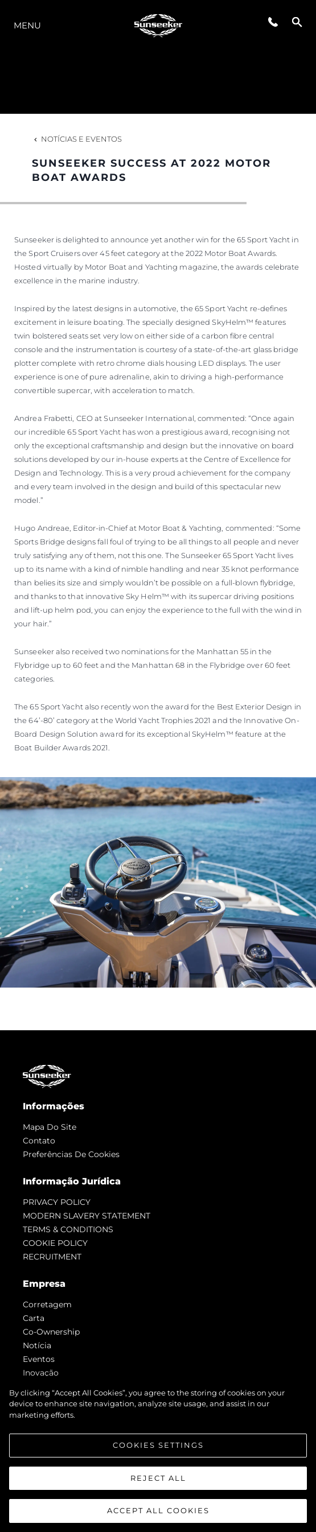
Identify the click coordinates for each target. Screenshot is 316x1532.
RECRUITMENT (52, 1257)
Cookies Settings (158, 1445)
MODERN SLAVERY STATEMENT (86, 1216)
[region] (158, 1454)
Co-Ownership (51, 1332)
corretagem (47, 1304)
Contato (39, 1140)
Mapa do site (49, 1127)
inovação (41, 1373)
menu (27, 25)
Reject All (158, 1478)
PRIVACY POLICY (57, 1202)
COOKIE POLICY (55, 1243)
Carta (33, 1318)
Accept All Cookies (158, 1510)
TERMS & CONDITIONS (68, 1229)
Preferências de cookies (71, 1154)
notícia (37, 1345)
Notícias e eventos (77, 138)
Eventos (39, 1359)
